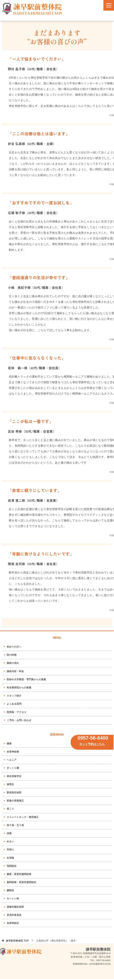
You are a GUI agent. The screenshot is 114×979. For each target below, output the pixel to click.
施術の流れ (13, 663)
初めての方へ (14, 646)
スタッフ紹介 (14, 695)
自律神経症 (13, 923)
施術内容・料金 (15, 671)
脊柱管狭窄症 (14, 776)
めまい (10, 841)
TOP (17, 940)
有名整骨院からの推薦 (19, 687)
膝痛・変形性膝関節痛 (19, 874)
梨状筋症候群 (14, 792)
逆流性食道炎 (14, 914)
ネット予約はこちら (92, 744)
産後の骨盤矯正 (15, 800)
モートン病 (13, 898)
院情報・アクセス (16, 712)
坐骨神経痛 (13, 751)
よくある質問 (14, 703)
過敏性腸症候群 (15, 906)
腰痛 (9, 743)
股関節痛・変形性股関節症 (21, 882)
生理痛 (10, 857)
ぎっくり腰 (13, 767)
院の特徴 (12, 654)
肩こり (10, 808)
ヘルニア (12, 759)
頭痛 (9, 833)
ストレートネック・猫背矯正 (23, 817)
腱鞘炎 (10, 890)
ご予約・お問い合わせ (19, 720)
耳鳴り (10, 849)
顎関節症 (12, 866)
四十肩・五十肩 (15, 825)
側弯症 (10, 784)
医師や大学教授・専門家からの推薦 (26, 679)
